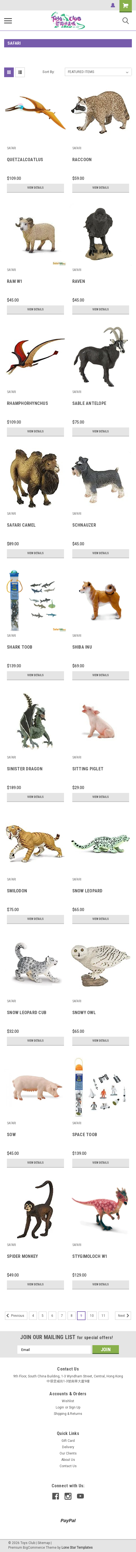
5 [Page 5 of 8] (43, 1316)
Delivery (68, 1447)
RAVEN (78, 281)
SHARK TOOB (20, 647)
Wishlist (68, 1401)
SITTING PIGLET (88, 768)
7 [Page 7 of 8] (62, 1316)
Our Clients (68, 1453)
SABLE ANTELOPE (89, 403)
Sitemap (44, 1543)
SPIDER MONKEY (22, 1256)
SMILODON (17, 890)
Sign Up (74, 1407)
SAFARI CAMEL (21, 525)
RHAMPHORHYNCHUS (27, 403)
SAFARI (11, 148)
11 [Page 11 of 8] (103, 1316)
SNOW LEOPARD (87, 890)
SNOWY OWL (84, 1012)
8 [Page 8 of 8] (72, 1316)
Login (60, 1407)
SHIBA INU (82, 647)
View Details (35, 187)
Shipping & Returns (68, 1414)
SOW (11, 1134)
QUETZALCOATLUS (25, 159)
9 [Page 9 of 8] (81, 1316)
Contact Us (68, 1466)
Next (124, 1315)
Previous (14, 1315)
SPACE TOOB (84, 1134)
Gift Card (68, 1441)
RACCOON (82, 159)
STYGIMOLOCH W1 (90, 1256)
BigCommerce (34, 1548)
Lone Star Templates (77, 1548)
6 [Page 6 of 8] (52, 1316)
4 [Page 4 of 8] (33, 1316)
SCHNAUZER (84, 525)
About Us (68, 1460)
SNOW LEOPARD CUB (26, 1012)
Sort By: (48, 72)
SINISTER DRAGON (24, 768)
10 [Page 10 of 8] (92, 1316)
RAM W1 (15, 281)
